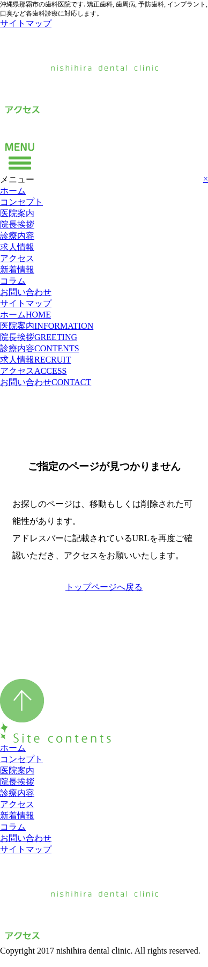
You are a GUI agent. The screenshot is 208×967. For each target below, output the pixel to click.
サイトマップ (25, 23)
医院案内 (17, 213)
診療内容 (17, 235)
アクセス (17, 258)
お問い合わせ (25, 292)
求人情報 (17, 247)
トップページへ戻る (104, 587)
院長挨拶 (17, 224)
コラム (13, 280)
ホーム (13, 190)
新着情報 (17, 269)
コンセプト (21, 201)
